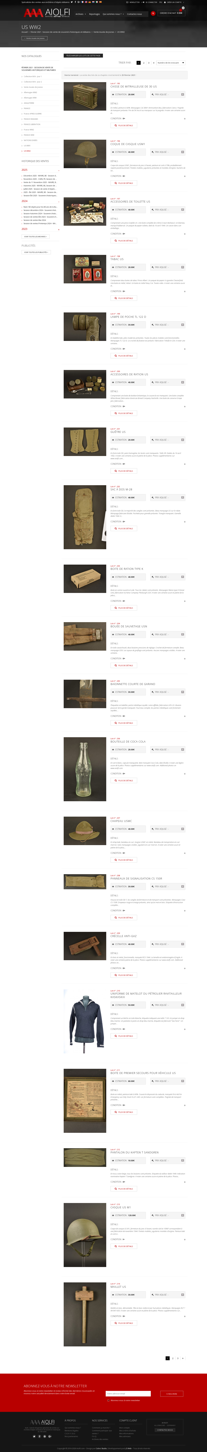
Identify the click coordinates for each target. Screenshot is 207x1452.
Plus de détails (124, 125)
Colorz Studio (101, 1448)
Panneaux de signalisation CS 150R (136, 878)
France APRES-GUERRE (33, 113)
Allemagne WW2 (30, 92)
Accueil (25, 32)
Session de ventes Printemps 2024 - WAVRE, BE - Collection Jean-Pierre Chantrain (56, 223)
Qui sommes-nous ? (73, 1428)
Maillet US (118, 1286)
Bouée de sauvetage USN (129, 626)
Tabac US (117, 259)
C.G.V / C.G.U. (70, 1433)
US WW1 (27, 145)
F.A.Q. (94, 1436)
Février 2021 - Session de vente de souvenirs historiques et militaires (61, 32)
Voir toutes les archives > (35, 236)
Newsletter (135, 2)
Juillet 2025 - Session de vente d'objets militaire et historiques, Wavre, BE (53, 189)
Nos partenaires (71, 1436)
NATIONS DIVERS (30, 140)
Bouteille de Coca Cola (128, 741)
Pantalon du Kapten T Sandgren (135, 1152)
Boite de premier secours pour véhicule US (143, 1073)
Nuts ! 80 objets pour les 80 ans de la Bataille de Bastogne (47, 207)
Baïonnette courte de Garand (133, 684)
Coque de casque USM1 (128, 144)
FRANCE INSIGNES (31, 119)
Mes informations (126, 1433)
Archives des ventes (100, 1439)
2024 (40, 201)
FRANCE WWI (29, 135)
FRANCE (27, 108)
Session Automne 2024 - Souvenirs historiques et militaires (47, 213)
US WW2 (27, 151)
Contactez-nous (134, 14)
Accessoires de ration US (129, 374)
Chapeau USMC (121, 821)
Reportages (94, 14)
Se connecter (151, 2)
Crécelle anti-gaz (124, 936)
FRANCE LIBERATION (32, 124)
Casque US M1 (121, 1207)
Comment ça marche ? (101, 1428)
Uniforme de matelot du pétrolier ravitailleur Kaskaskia (146, 995)
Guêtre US (118, 432)
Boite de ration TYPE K (127, 569)
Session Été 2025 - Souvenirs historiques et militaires (45, 195)
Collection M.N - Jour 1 (33, 76)
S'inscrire (171, 1394)
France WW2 (29, 129)
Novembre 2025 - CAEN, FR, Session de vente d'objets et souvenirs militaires (54, 179)
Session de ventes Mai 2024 (35, 220)
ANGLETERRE (29, 103)
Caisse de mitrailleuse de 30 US (134, 86)
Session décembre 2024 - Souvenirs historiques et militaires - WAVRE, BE (53, 210)
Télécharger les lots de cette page (83, 55)
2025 (40, 170)
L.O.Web (128, 1448)
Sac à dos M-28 (121, 489)
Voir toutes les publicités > (36, 252)
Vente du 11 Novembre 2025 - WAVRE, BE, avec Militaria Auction (49, 182)
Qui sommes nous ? (113, 14)
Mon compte (124, 1428)
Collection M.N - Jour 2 (33, 82)
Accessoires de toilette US (130, 201)
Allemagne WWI (30, 98)
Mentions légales (71, 1430)
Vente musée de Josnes (104, 32)
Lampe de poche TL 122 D (128, 316)
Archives (81, 14)
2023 (40, 229)
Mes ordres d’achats (127, 1430)
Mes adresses (125, 1436)
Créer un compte (174, 2)
